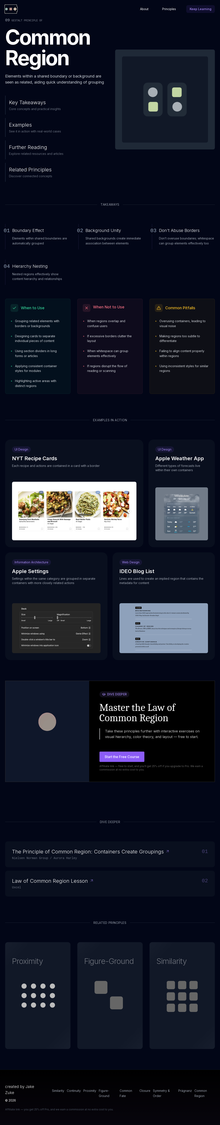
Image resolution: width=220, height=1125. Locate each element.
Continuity (74, 1090)
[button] (37, 995)
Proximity (89, 1090)
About (144, 9)
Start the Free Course (122, 757)
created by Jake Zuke (19, 1089)
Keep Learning (200, 9)
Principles (169, 9)
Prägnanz (185, 1090)
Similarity (58, 1090)
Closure (144, 1090)
